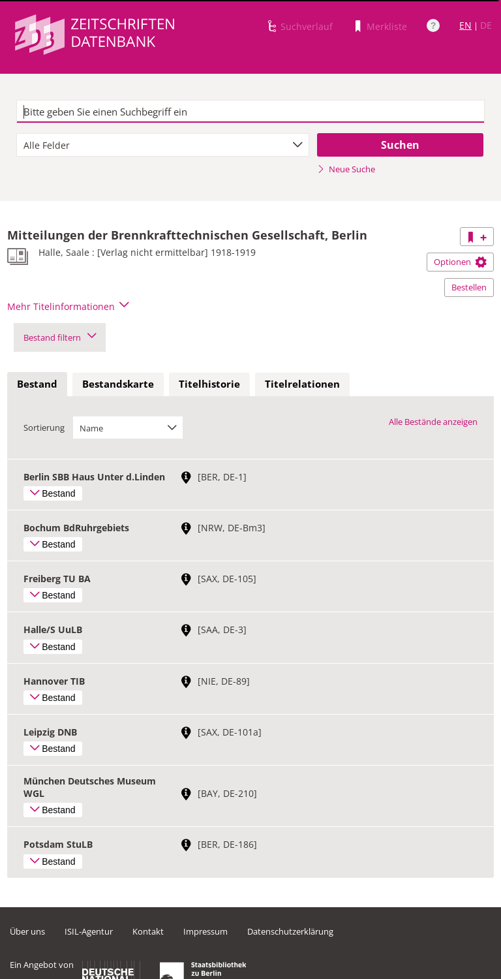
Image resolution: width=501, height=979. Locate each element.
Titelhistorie (209, 383)
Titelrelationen (302, 383)
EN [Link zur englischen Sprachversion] (465, 25)
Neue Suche (346, 169)
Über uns (27, 931)
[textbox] (250, 111)
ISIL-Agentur (89, 931)
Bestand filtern (59, 337)
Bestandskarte (118, 383)
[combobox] (162, 145)
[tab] (37, 384)
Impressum (205, 931)
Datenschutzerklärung (290, 931)
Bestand (37, 383)
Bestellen (469, 287)
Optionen (460, 262)
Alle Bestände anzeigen (433, 421)
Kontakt (148, 931)
